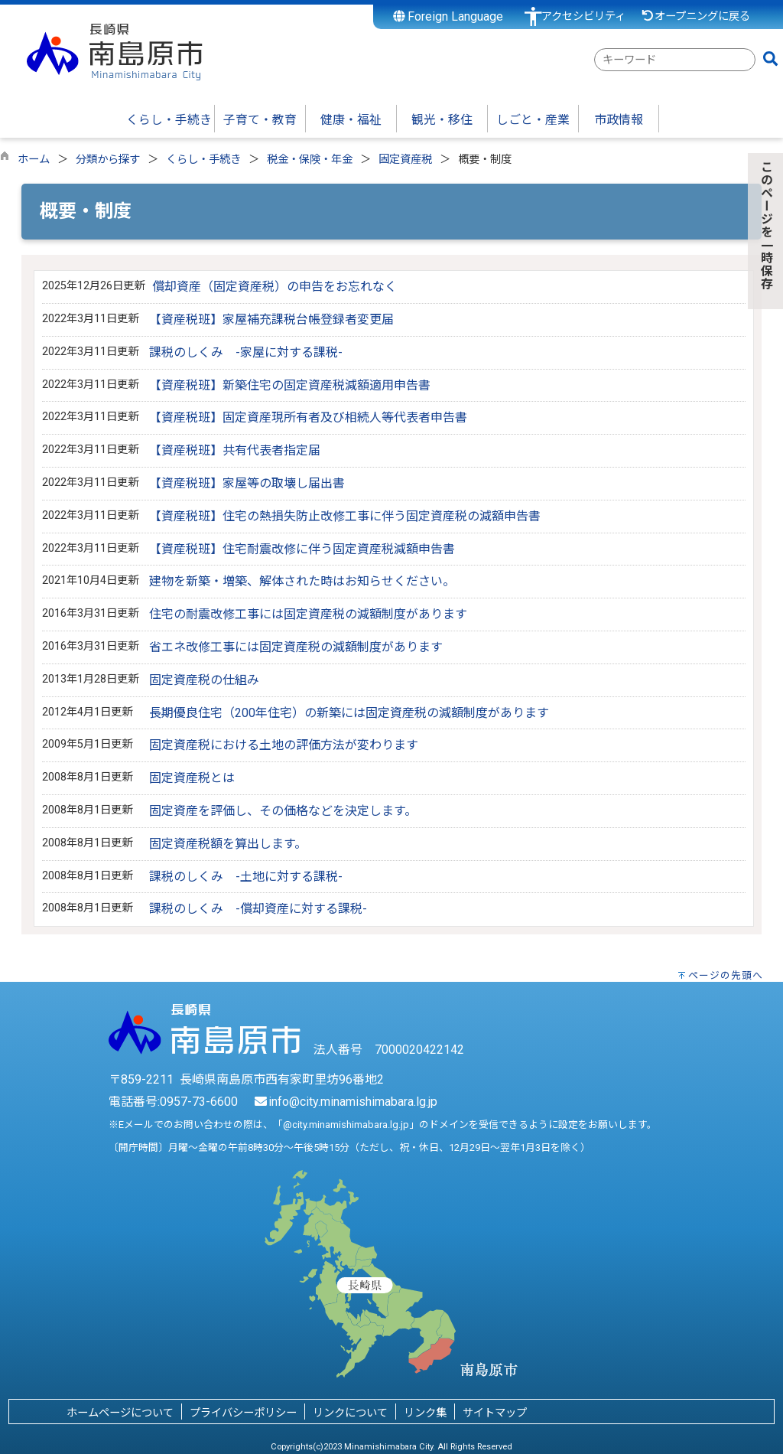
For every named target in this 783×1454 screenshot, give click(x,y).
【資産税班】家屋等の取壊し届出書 (247, 483)
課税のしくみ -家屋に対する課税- (246, 352)
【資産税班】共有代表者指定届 (234, 450)
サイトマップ (495, 1413)
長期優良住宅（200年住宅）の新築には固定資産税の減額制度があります (349, 713)
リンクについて (350, 1413)
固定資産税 (405, 159)
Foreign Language (448, 16)
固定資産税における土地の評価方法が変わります (283, 745)
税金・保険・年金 (310, 159)
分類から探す (108, 159)
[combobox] (675, 59)
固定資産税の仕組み (204, 680)
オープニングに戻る (695, 16)
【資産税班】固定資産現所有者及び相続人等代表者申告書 (308, 417)
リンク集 (425, 1413)
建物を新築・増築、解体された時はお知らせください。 (302, 581)
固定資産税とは (192, 778)
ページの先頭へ (725, 975)
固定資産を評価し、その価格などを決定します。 (283, 811)
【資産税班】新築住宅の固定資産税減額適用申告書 (289, 385)
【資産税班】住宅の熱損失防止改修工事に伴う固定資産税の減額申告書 (345, 516)
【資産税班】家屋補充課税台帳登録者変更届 (271, 319)
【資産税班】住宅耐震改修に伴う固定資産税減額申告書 (302, 549)
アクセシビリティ (583, 16)
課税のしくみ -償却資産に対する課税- (258, 908)
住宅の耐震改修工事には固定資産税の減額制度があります (308, 614)
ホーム (34, 159)
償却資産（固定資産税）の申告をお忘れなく (274, 286)
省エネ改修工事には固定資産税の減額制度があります (296, 647)
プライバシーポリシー (243, 1413)
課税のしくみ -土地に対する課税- (246, 876)
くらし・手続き (203, 159)
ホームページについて (120, 1413)
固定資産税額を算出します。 (228, 843)
